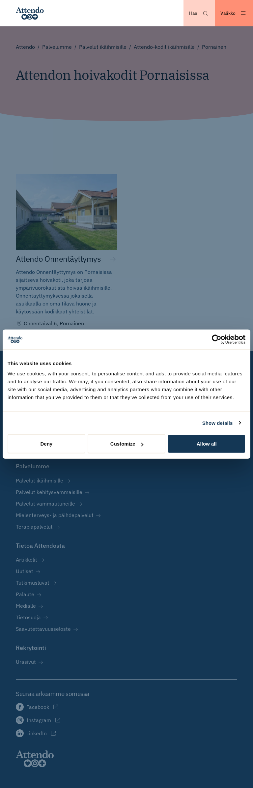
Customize (126, 444)
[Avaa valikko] (234, 13)
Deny (46, 444)
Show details (217, 422)
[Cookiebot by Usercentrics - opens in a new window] (216, 339)
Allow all (207, 444)
